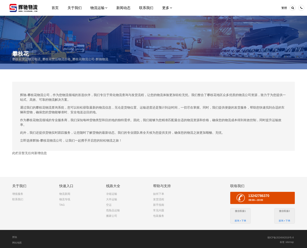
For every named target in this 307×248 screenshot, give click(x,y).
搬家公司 (111, 215)
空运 (109, 204)
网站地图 (17, 242)
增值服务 (17, 193)
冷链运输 (111, 193)
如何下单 (158, 193)
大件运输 (111, 199)
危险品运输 (113, 210)
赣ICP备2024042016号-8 (280, 237)
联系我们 (17, 199)
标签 (282, 242)
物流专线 (64, 199)
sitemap (290, 242)
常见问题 (158, 210)
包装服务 (158, 215)
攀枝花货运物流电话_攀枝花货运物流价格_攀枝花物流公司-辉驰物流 (60, 59)
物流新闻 (64, 193)
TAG (62, 204)
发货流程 (158, 199)
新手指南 (158, 204)
